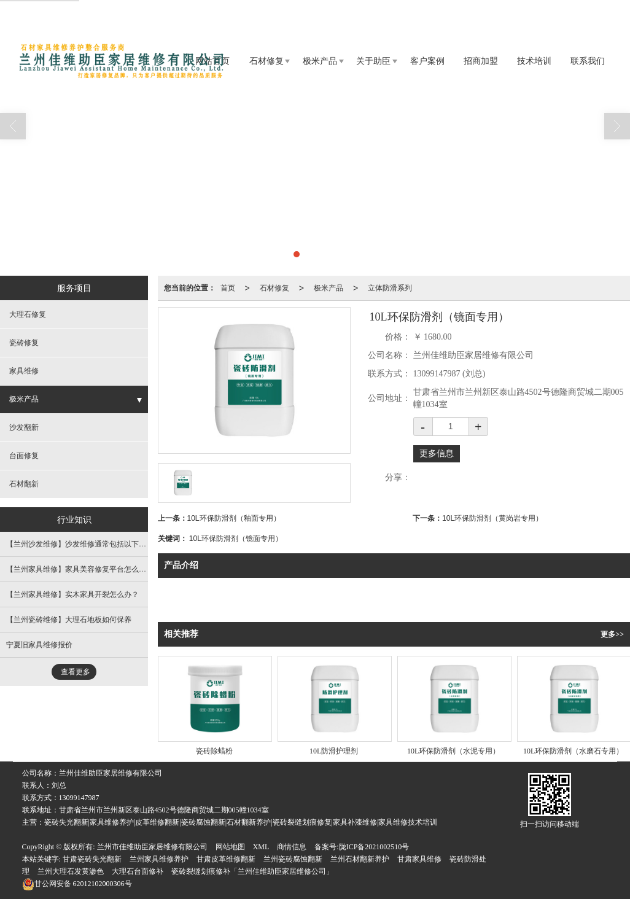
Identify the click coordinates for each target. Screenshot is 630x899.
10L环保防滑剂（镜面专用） (235, 538)
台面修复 (24, 455)
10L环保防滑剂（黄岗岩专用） (492, 518)
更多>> (612, 634)
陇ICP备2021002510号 (374, 847)
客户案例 (427, 61)
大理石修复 (27, 314)
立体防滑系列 (390, 288)
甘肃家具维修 (419, 859)
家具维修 (24, 371)
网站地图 (230, 847)
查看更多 (75, 671)
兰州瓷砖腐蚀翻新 (292, 859)
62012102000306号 (77, 883)
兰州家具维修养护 (159, 859)
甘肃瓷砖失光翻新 (92, 859)
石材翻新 (24, 484)
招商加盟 (481, 61)
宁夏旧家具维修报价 (39, 644)
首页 (227, 288)
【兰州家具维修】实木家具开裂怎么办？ (72, 594)
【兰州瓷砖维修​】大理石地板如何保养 (68, 619)
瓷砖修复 (24, 342)
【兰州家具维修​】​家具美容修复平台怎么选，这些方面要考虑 (105, 569)
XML (261, 847)
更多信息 (436, 453)
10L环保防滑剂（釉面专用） (234, 518)
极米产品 (320, 61)
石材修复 (266, 61)
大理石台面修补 (137, 871)
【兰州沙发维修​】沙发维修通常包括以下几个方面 (87, 544)
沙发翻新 (24, 427)
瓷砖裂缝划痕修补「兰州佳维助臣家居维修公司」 (252, 871)
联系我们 (587, 61)
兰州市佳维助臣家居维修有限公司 (152, 847)
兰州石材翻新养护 (359, 859)
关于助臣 (373, 61)
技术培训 (534, 61)
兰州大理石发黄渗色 (70, 871)
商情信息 (291, 847)
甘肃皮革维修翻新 (225, 859)
